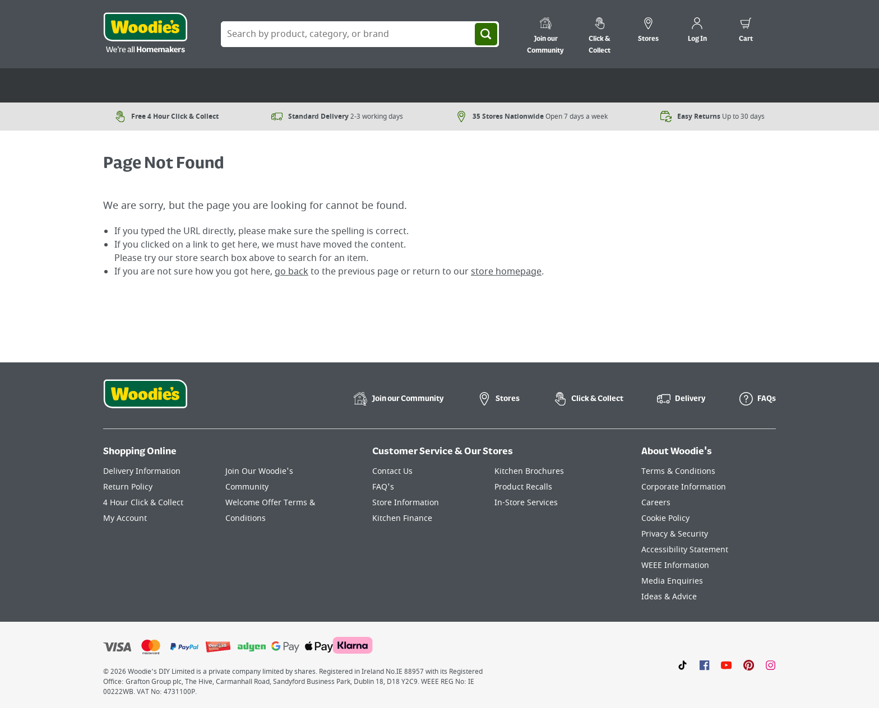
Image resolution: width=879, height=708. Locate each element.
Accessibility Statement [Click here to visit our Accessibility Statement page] (684, 550)
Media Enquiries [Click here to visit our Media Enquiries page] (672, 581)
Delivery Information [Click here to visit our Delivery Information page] (142, 471)
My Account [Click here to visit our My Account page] (125, 518)
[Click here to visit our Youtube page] (726, 665)
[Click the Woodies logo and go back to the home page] (145, 34)
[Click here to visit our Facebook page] (704, 665)
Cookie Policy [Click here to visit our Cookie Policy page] (665, 518)
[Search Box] (360, 34)
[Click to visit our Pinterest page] (748, 665)
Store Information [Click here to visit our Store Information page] (405, 503)
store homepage (506, 271)
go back (291, 271)
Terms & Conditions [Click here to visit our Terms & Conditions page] (678, 471)
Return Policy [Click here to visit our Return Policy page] (127, 487)
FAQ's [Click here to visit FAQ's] (383, 487)
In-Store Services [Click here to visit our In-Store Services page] (526, 503)
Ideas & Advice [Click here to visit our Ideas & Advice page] (669, 597)
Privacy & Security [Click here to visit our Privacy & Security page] (674, 534)
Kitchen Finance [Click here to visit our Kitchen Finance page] (402, 518)
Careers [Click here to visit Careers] (655, 503)
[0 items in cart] (746, 31)
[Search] (486, 34)
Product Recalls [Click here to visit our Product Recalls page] (523, 487)
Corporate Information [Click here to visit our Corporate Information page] (683, 487)
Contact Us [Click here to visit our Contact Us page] (392, 471)
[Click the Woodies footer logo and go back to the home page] (145, 401)
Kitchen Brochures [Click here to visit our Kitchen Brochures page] (529, 471)
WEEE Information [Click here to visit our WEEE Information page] (675, 565)
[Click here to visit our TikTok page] (682, 665)
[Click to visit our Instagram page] (770, 665)
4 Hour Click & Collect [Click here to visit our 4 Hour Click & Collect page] (143, 503)
